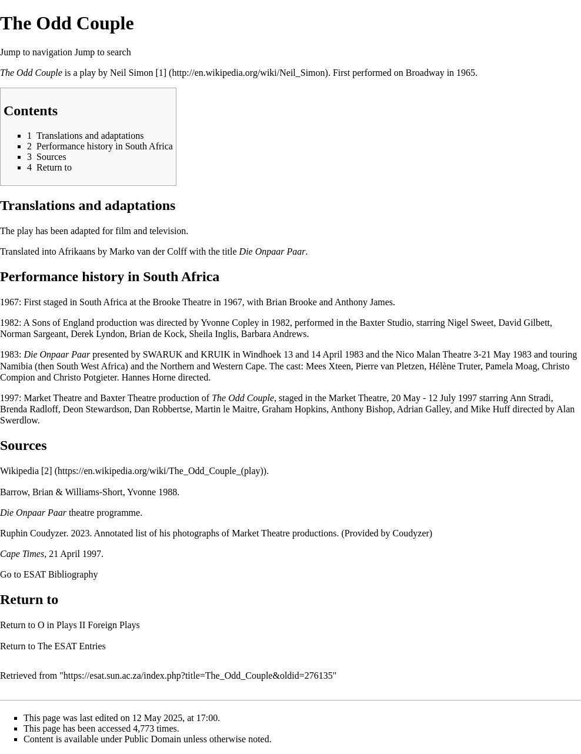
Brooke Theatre (182, 302)
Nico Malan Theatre (434, 354)
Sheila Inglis (212, 334)
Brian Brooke (291, 302)
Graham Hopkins (294, 409)
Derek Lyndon (98, 334)
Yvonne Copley (230, 323)
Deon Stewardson (96, 409)
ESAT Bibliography (61, 574)
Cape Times (22, 554)
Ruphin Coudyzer (33, 533)
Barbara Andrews (274, 334)
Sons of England (63, 323)
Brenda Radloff (29, 409)
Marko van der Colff (148, 251)
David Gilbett (524, 323)
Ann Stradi (530, 398)
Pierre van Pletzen (390, 366)
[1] (160, 73)
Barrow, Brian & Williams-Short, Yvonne (78, 492)
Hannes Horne (149, 377)
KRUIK (216, 354)
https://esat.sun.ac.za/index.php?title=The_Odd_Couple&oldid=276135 (198, 675)
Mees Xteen (328, 366)
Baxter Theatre (128, 398)
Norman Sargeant (33, 334)
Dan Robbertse (162, 409)
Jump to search (103, 52)
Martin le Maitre (226, 409)
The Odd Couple (31, 73)
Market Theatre (53, 398)
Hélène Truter (454, 366)
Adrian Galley (423, 409)
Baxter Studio (386, 323)
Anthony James (364, 302)
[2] (46, 471)
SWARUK (163, 354)
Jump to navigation (36, 52)
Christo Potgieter (85, 377)
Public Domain (153, 739)
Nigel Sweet (471, 323)
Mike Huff (490, 409)
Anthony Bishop (361, 409)
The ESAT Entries (72, 646)
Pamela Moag (511, 366)
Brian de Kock (156, 334)
